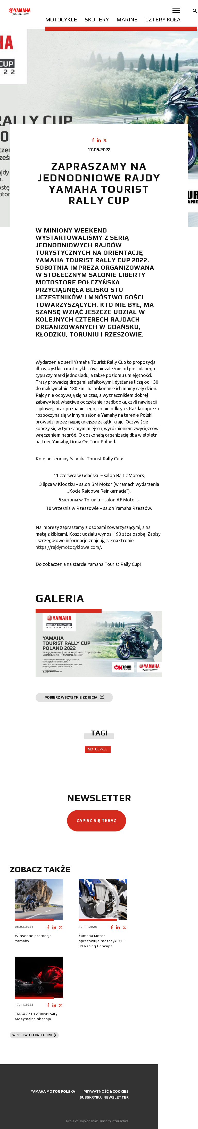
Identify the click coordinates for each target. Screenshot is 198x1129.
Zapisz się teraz (97, 820)
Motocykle (61, 19)
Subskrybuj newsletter (104, 1097)
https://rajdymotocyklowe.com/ (68, 547)
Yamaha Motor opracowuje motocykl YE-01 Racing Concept (102, 941)
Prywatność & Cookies (106, 1091)
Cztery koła (162, 19)
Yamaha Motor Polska (53, 1091)
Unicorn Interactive (114, 1121)
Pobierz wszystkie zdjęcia (74, 697)
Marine (127, 19)
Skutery (97, 19)
